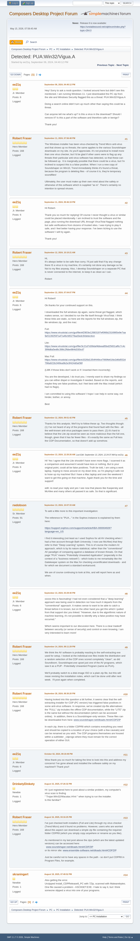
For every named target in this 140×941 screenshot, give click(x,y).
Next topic (122, 65)
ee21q (16, 84)
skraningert (20, 874)
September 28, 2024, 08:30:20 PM (59, 693)
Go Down (15, 75)
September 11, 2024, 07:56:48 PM (59, 138)
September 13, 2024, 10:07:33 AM (59, 505)
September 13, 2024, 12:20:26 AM (59, 454)
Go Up (13, 902)
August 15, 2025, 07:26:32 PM (58, 784)
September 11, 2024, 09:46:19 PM (59, 202)
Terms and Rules (115, 937)
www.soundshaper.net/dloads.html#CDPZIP (97, 719)
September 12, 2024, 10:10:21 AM (59, 252)
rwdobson (19, 505)
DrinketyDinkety (23, 783)
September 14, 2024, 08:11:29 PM (59, 646)
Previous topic (105, 65)
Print (126, 75)
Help (104, 937)
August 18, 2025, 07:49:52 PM (58, 874)
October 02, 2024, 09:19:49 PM (58, 754)
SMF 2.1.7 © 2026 (15, 937)
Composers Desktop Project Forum (43, 13)
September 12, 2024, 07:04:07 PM (59, 292)
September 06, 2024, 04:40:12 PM (59, 84)
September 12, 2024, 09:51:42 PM (59, 418)
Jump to (83, 916)
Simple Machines (31, 937)
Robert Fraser (22, 138)
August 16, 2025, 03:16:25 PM (58, 817)
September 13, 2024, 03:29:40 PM (59, 593)
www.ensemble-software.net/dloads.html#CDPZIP (90, 850)
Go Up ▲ (129, 937)
